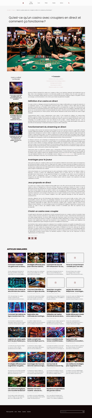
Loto (39, 2)
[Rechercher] (72, 411)
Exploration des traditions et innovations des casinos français (75, 341)
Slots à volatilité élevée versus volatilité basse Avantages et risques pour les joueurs (55, 341)
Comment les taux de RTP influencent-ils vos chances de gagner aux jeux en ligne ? (16, 138)
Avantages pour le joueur (56, 83)
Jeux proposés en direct (55, 85)
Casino (53, 2)
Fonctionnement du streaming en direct (56, 81)
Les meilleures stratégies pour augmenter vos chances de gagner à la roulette (75, 366)
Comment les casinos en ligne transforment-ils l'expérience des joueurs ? (17, 316)
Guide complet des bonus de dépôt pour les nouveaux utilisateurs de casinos (36, 341)
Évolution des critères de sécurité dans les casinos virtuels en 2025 (17, 291)
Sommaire (56, 76)
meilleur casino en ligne (68, 154)
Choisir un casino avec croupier (56, 87)
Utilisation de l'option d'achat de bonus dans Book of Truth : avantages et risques (55, 317)
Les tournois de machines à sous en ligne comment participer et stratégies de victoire (56, 366)
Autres (61, 2)
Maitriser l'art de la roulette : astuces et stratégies (34, 390)
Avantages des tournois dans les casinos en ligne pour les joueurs (36, 365)
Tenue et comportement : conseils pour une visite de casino (75, 266)
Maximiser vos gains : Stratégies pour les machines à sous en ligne (56, 291)
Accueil (8, 10)
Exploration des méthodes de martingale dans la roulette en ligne (36, 316)
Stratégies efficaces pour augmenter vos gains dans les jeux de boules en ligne (17, 366)
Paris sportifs (31, 3)
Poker (46, 2)
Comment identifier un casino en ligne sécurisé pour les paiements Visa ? (35, 292)
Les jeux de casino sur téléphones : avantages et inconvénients (74, 291)
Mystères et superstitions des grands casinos (55, 390)
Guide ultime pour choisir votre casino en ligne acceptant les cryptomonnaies (75, 317)
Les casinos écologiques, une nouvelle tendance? (16, 390)
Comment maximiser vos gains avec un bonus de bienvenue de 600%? (16, 97)
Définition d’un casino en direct (56, 79)
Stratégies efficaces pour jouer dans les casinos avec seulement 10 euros (16, 118)
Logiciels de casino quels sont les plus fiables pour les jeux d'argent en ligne (17, 341)
